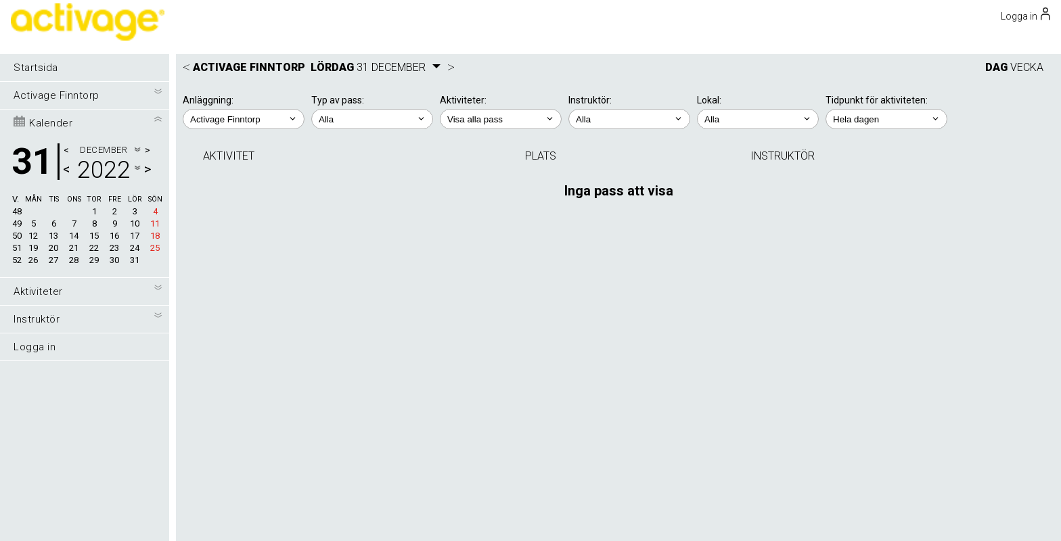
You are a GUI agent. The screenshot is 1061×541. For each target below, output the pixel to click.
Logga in (34, 347)
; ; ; (758, 119)
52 (17, 260)
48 (17, 211)
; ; (372, 119)
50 (17, 236)
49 (17, 223)
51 (17, 248)
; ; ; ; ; (501, 119)
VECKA (1026, 67)
